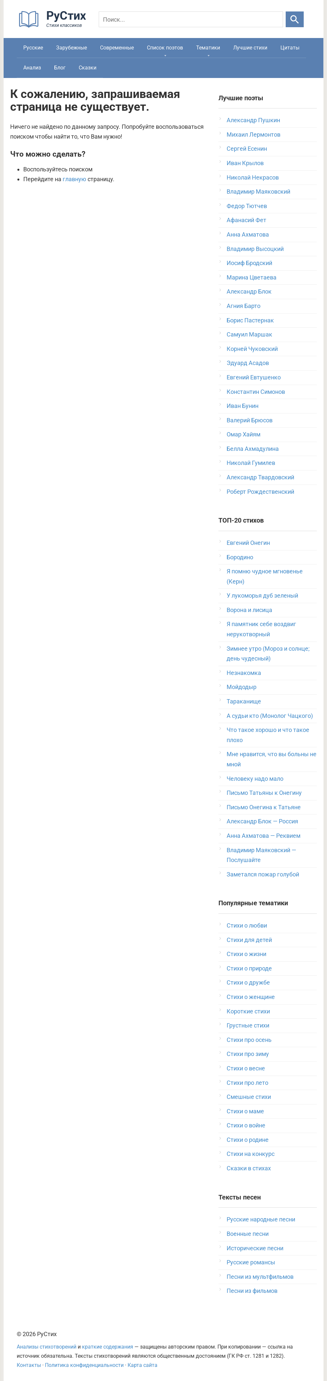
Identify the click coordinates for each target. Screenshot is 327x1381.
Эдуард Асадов (248, 362)
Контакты (29, 1365)
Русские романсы (251, 1262)
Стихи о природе (249, 968)
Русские (33, 48)
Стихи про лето (247, 1082)
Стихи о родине (248, 1139)
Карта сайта (142, 1365)
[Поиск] (191, 19)
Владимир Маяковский (258, 191)
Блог (60, 68)
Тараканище (244, 701)
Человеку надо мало (255, 778)
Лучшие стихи (250, 48)
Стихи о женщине (251, 996)
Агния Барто (243, 305)
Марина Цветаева (251, 277)
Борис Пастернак (250, 320)
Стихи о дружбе (248, 982)
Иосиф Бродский (249, 262)
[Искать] (295, 19)
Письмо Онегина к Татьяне (264, 807)
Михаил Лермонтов (253, 134)
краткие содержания (107, 1347)
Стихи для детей (249, 939)
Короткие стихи (248, 1011)
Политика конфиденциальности (84, 1365)
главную (74, 179)
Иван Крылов (245, 163)
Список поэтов (165, 48)
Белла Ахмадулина (253, 448)
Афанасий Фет (246, 220)
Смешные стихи (249, 1096)
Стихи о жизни (246, 953)
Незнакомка (244, 672)
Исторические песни (255, 1248)
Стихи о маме (245, 1111)
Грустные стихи (248, 1025)
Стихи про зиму (248, 1053)
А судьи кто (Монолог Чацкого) (270, 715)
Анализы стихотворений (46, 1347)
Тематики (208, 48)
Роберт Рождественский (260, 491)
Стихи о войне (246, 1125)
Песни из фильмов (252, 1290)
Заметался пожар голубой (263, 874)
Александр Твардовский (260, 477)
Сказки (87, 68)
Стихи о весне (246, 1068)
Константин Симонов (256, 391)
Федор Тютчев (247, 205)
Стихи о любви (247, 925)
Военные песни (248, 1233)
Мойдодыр (241, 686)
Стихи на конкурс (251, 1153)
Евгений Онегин (248, 542)
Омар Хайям (243, 434)
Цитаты (289, 48)
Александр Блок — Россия (262, 821)
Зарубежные (71, 48)
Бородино (240, 557)
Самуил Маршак (249, 334)
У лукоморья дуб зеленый (262, 595)
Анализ (32, 68)
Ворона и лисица (249, 609)
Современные (117, 48)
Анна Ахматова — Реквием (263, 835)
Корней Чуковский (252, 348)
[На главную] (54, 26)
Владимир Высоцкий (255, 248)
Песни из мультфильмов (260, 1276)
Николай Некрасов (253, 177)
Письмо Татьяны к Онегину (264, 792)
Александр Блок (249, 291)
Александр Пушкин (253, 120)
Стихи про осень (249, 1039)
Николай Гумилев (251, 462)
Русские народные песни (261, 1219)
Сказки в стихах (249, 1168)
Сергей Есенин (247, 148)
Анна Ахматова (248, 234)
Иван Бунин (242, 405)
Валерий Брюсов (250, 420)
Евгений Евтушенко (254, 377)
